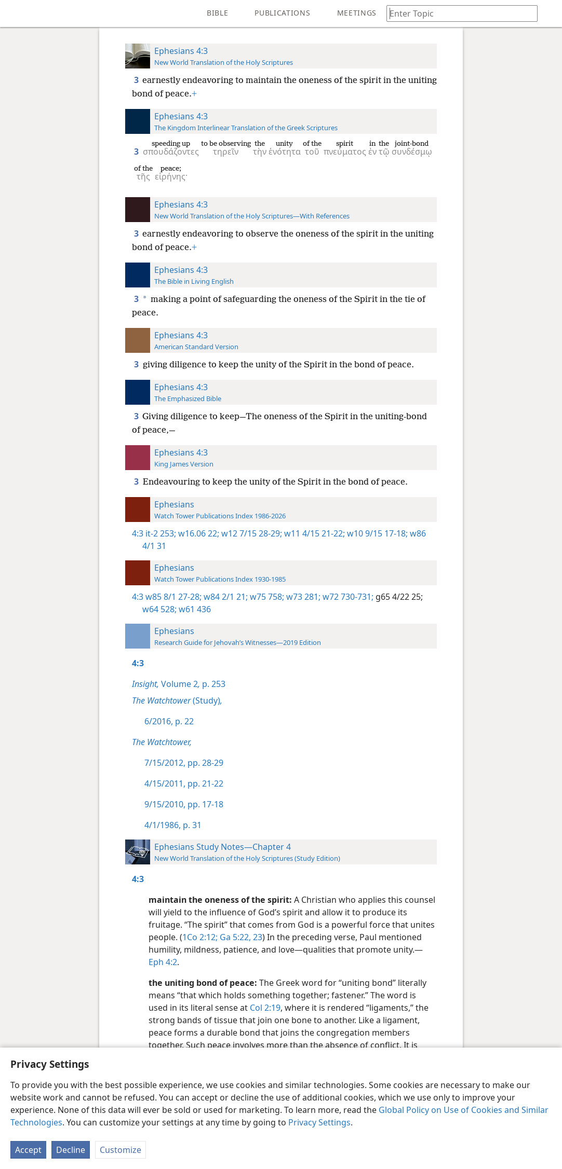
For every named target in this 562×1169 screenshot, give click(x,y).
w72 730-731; (346, 596)
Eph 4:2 (163, 962)
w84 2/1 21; (225, 596)
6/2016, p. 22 (169, 721)
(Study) (177, 700)
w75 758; (266, 596)
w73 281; (302, 596)
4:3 (137, 533)
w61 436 (194, 609)
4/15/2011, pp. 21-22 (183, 783)
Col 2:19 (265, 1007)
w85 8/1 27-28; (173, 596)
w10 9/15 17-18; (376, 533)
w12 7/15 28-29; (250, 533)
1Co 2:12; (200, 937)
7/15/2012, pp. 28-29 (183, 762)
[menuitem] (15, 13)
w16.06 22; (197, 533)
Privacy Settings (319, 1122)
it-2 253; (160, 533)
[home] (15, 13)
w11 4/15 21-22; (313, 533)
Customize (120, 1150)
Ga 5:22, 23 (240, 937)
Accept (28, 1150)
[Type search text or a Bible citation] (457, 13)
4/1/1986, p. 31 (173, 825)
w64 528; (159, 609)
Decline (70, 1150)
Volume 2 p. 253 (178, 684)
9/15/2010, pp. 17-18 (183, 804)
